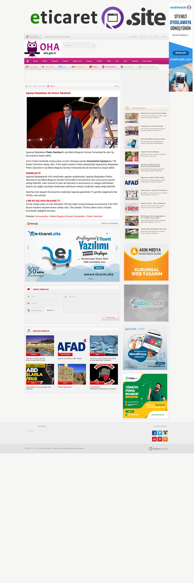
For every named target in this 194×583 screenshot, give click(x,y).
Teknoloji (135, 61)
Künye (157, 36)
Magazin (89, 61)
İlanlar (95, 67)
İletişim (164, 36)
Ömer (30, 86)
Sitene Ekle (133, 36)
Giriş (150, 36)
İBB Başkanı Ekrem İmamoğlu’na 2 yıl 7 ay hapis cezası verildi (153, 217)
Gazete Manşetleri (148, 67)
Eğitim (44, 61)
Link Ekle (30, 431)
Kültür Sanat (77, 61)
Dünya (35, 61)
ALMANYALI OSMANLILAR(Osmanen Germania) (103, 388)
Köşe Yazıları (147, 61)
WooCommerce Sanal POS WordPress (154, 190)
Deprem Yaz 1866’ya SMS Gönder (70, 358)
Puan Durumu (129, 67)
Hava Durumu (80, 67)
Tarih (125, 61)
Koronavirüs (42, 216)
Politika (99, 61)
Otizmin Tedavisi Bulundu (150, 152)
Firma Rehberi (111, 67)
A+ (118, 86)
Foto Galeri (33, 67)
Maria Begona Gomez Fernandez (67, 216)
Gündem (65, 61)
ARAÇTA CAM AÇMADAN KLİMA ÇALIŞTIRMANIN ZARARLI (103, 359)
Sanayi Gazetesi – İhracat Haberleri (153, 203)
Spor (117, 61)
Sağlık (109, 61)
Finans (64, 67)
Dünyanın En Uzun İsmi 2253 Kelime (57, 37)
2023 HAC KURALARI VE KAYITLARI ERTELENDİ (35, 359)
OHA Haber (33, 448)
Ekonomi (55, 61)
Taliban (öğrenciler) (65, 387)
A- (116, 86)
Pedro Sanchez (95, 216)
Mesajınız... (91, 303)
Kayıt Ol (143, 36)
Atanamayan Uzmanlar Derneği (152, 126)
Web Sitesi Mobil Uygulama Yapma (153, 139)
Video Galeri (49, 67)
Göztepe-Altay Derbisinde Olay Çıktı (153, 229)
